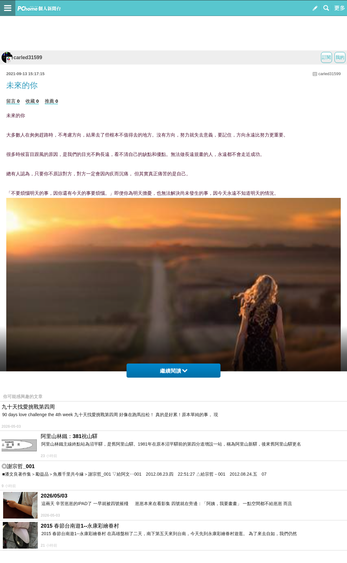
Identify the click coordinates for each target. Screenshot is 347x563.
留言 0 (13, 101)
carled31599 (22, 57)
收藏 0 (32, 101)
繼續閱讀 (173, 370)
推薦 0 (51, 101)
